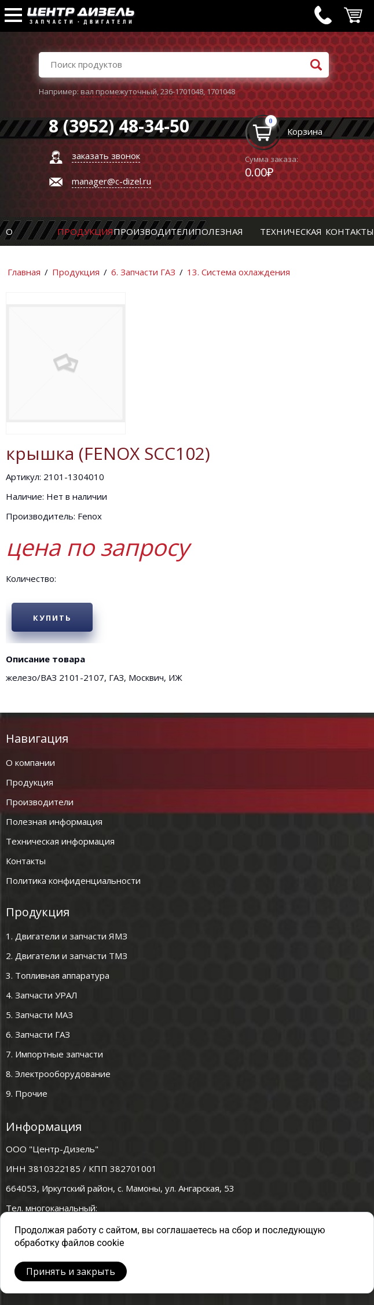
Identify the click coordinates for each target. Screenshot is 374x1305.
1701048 (221, 91)
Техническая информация (60, 841)
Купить (52, 618)
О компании (30, 762)
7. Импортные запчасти (54, 1054)
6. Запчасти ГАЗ (143, 272)
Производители (154, 231)
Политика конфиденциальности (73, 880)
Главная (24, 272)
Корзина (304, 131)
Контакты (349, 231)
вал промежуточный (118, 91)
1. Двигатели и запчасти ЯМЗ (66, 936)
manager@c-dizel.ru (111, 181)
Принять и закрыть (70, 1271)
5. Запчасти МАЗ (39, 1014)
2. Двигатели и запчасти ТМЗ (66, 955)
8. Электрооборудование (58, 1073)
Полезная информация (54, 821)
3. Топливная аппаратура (57, 975)
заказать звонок (106, 155)
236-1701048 (181, 91)
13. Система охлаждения (238, 272)
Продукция (85, 231)
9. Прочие (26, 1093)
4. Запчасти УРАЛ (42, 995)
